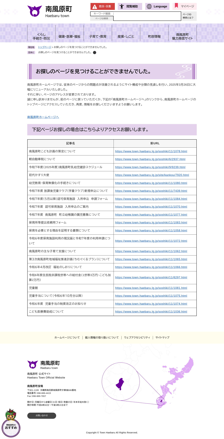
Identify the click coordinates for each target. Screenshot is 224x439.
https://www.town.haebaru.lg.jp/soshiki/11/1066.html (151, 267)
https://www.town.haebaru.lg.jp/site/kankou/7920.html (152, 175)
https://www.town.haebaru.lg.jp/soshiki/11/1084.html (151, 198)
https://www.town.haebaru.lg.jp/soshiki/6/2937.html (150, 159)
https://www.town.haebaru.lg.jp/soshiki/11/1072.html (151, 240)
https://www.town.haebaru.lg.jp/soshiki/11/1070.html (151, 206)
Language (160, 6)
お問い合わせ (42, 415)
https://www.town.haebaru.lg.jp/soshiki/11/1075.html (151, 295)
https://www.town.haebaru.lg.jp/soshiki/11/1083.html (151, 222)
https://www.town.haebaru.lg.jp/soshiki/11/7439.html (151, 190)
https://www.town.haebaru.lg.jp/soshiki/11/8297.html (151, 277)
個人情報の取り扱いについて (102, 337)
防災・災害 (105, 6)
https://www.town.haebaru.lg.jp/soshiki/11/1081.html (151, 288)
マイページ (187, 6)
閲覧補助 (132, 6)
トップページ (44, 47)
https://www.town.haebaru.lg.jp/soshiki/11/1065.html (151, 259)
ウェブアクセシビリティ (137, 337)
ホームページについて (67, 337)
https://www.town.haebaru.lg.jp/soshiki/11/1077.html (151, 214)
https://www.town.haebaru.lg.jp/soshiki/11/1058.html (151, 230)
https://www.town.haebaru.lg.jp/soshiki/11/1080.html (151, 183)
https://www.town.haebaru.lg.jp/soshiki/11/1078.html (151, 151)
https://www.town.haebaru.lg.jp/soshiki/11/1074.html (151, 303)
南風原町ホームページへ (43, 117)
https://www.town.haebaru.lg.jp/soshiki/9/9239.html (150, 167)
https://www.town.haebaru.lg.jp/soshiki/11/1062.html (151, 251)
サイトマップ (162, 337)
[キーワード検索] (147, 16)
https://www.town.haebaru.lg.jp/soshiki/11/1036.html (151, 311)
